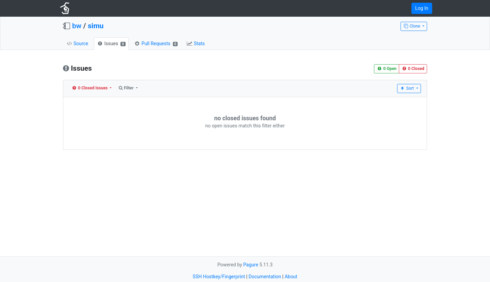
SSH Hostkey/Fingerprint (219, 276)
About (290, 276)
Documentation (264, 276)
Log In (421, 8)
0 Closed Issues (90, 88)
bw (76, 26)
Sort (407, 88)
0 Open (386, 68)
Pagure (250, 264)
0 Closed (413, 68)
